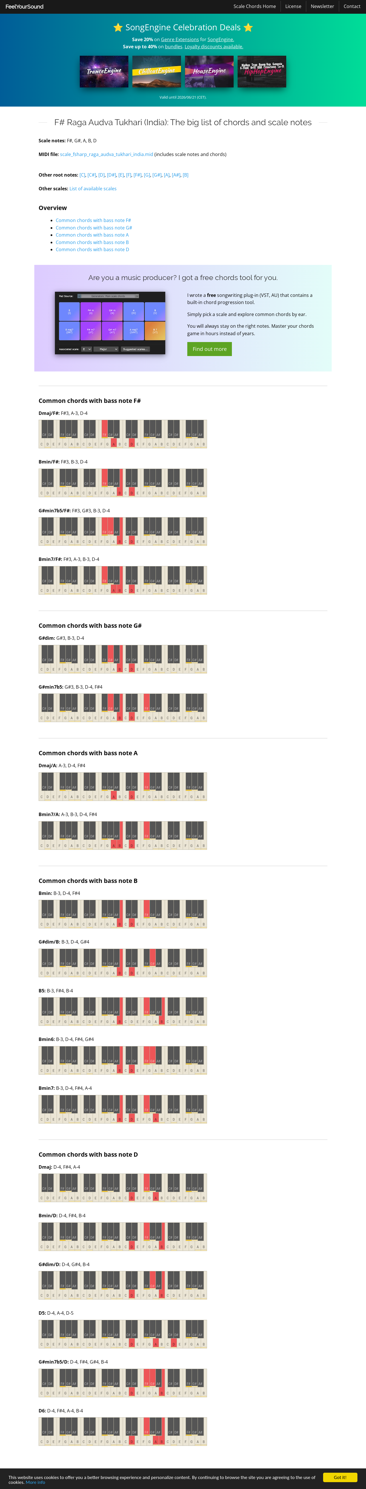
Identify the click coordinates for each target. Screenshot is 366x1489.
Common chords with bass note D (92, 249)
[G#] (157, 175)
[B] (185, 175)
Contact (352, 6)
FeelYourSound (24, 6)
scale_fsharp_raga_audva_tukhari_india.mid (106, 154)
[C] (82, 175)
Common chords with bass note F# (93, 220)
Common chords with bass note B (92, 242)
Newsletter (322, 6)
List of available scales (93, 188)
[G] (147, 175)
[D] (101, 175)
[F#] (138, 175)
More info (35, 1483)
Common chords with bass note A (92, 235)
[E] (121, 175)
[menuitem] (24, 7)
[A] (167, 175)
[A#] (176, 175)
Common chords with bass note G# (94, 228)
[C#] (91, 175)
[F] (128, 175)
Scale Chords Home (255, 6)
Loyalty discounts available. (214, 46)
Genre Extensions (180, 39)
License (293, 6)
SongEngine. (221, 39)
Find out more (210, 348)
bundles (173, 46)
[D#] (111, 175)
